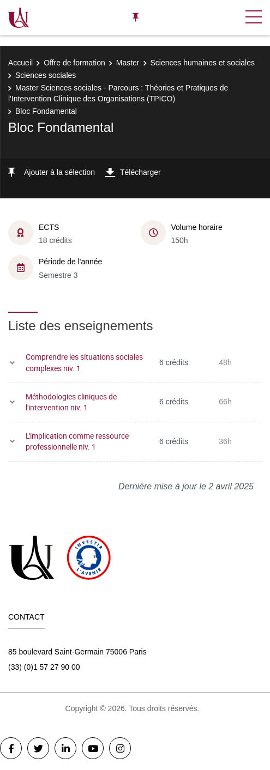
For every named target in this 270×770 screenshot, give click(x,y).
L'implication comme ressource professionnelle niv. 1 (77, 441)
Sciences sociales (45, 75)
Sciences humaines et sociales (203, 62)
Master (128, 62)
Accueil (20, 62)
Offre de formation (74, 62)
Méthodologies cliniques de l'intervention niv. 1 (71, 402)
